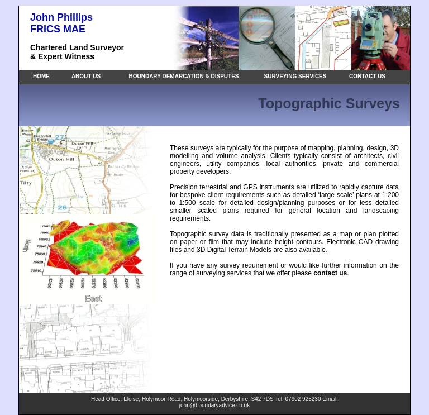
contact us (330, 273)
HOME (41, 76)
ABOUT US (86, 76)
